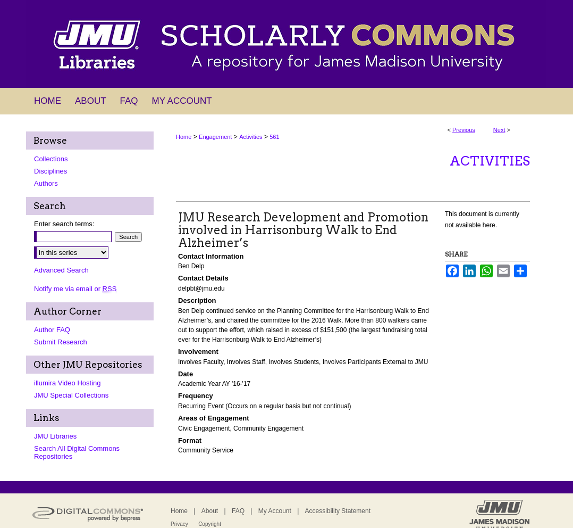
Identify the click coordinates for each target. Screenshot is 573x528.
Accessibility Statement (337, 511)
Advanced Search (61, 270)
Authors (46, 183)
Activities (250, 137)
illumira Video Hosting (67, 383)
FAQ (238, 511)
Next (499, 130)
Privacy (179, 524)
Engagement (215, 137)
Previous (463, 130)
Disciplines (50, 171)
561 (274, 137)
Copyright (209, 524)
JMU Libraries (55, 436)
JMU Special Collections (71, 395)
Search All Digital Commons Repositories (77, 452)
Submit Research (60, 342)
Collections (51, 159)
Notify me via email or (75, 289)
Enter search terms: (64, 224)
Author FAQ (52, 330)
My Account (274, 511)
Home (183, 137)
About (209, 511)
